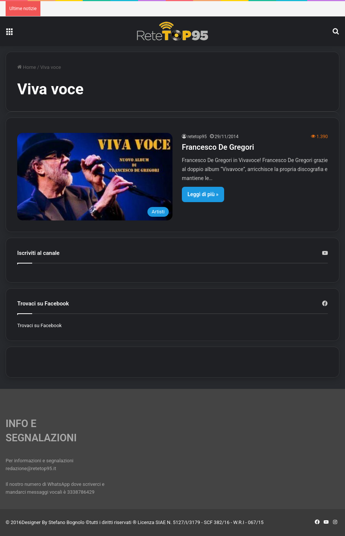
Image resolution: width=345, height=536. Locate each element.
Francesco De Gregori (218, 147)
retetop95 (197, 136)
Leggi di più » (203, 194)
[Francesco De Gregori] (94, 176)
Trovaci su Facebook (39, 325)
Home (26, 67)
